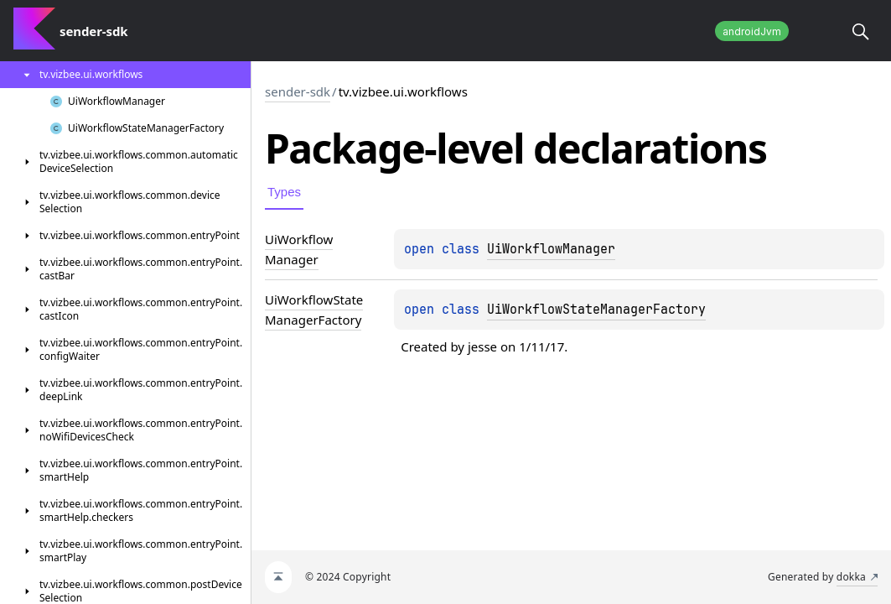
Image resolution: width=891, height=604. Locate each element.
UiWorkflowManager (551, 249)
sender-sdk (297, 91)
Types (284, 192)
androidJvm (752, 31)
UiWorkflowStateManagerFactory (596, 309)
